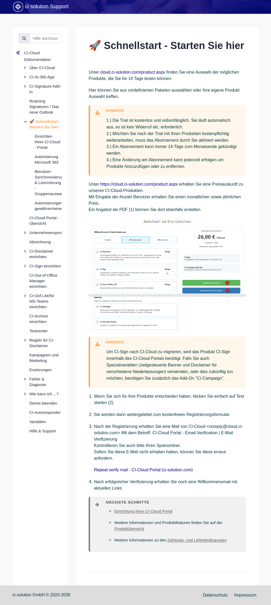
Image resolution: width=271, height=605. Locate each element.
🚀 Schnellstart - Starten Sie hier (45, 124)
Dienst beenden (43, 403)
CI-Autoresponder (45, 412)
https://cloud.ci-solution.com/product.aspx (139, 184)
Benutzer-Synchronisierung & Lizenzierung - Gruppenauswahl (48, 182)
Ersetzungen (40, 370)
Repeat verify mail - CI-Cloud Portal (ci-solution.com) (143, 470)
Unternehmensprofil (45, 232)
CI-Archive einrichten (38, 319)
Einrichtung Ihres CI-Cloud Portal (143, 511)
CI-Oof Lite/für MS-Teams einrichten (41, 301)
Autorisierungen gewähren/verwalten (48, 206)
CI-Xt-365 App (41, 77)
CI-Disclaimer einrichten (41, 254)
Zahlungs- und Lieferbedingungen (197, 540)
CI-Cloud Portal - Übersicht (44, 221)
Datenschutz (215, 595)
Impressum (245, 595)
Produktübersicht (129, 528)
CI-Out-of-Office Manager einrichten (43, 281)
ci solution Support (40, 6)
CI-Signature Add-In (45, 89)
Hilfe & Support (42, 431)
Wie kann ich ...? (44, 394)
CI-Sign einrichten (45, 266)
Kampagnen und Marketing (43, 358)
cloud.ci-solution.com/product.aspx (132, 72)
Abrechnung (40, 242)
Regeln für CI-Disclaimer (41, 343)
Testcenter (38, 331)
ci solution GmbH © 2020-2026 (41, 595)
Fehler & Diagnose (37, 382)
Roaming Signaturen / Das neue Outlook (44, 106)
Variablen (37, 421)
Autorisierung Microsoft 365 (46, 159)
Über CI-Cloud (42, 67)
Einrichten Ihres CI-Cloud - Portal (47, 142)
